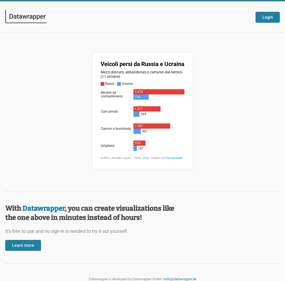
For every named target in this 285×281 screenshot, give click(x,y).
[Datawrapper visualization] (143, 110)
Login (267, 17)
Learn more (23, 245)
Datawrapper (43, 208)
